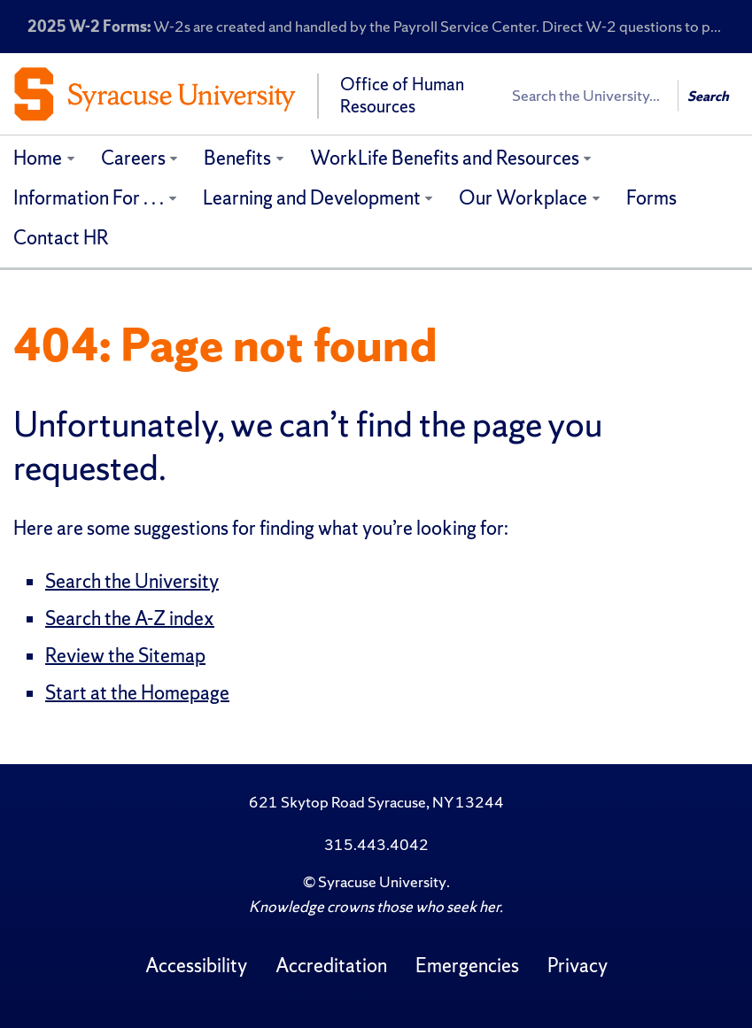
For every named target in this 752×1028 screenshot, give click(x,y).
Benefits (237, 158)
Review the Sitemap (125, 656)
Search (708, 96)
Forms (651, 198)
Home (37, 158)
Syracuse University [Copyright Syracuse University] (382, 881)
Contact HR (61, 238)
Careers (133, 158)
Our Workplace (523, 198)
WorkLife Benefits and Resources (444, 158)
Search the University (132, 581)
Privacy (577, 965)
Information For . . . (88, 198)
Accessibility (196, 965)
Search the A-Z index (129, 618)
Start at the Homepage (137, 693)
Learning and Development (312, 198)
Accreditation (331, 965)
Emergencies (467, 965)
